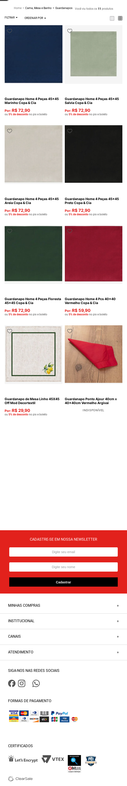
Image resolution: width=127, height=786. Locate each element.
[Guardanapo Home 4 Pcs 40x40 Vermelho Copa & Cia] (105, 234)
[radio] (42, 43)
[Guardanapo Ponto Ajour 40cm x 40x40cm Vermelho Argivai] (105, 310)
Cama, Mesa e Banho (38, 32)
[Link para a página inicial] (19, 32)
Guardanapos (63, 32)
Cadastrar (63, 512)
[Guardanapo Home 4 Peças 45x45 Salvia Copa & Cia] (105, 76)
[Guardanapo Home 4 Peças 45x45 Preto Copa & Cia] (105, 155)
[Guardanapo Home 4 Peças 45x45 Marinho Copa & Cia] (69, 76)
